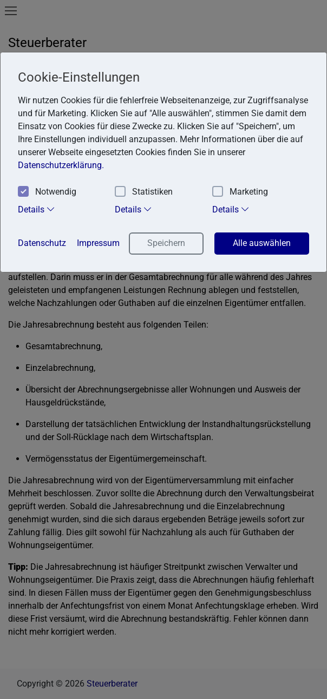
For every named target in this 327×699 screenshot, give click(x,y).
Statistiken (144, 192)
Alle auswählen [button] (262, 243)
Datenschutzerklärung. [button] (61, 165)
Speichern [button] (166, 243)
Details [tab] (36, 209)
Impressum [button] (98, 243)
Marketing (240, 192)
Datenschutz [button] (42, 243)
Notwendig (47, 192)
